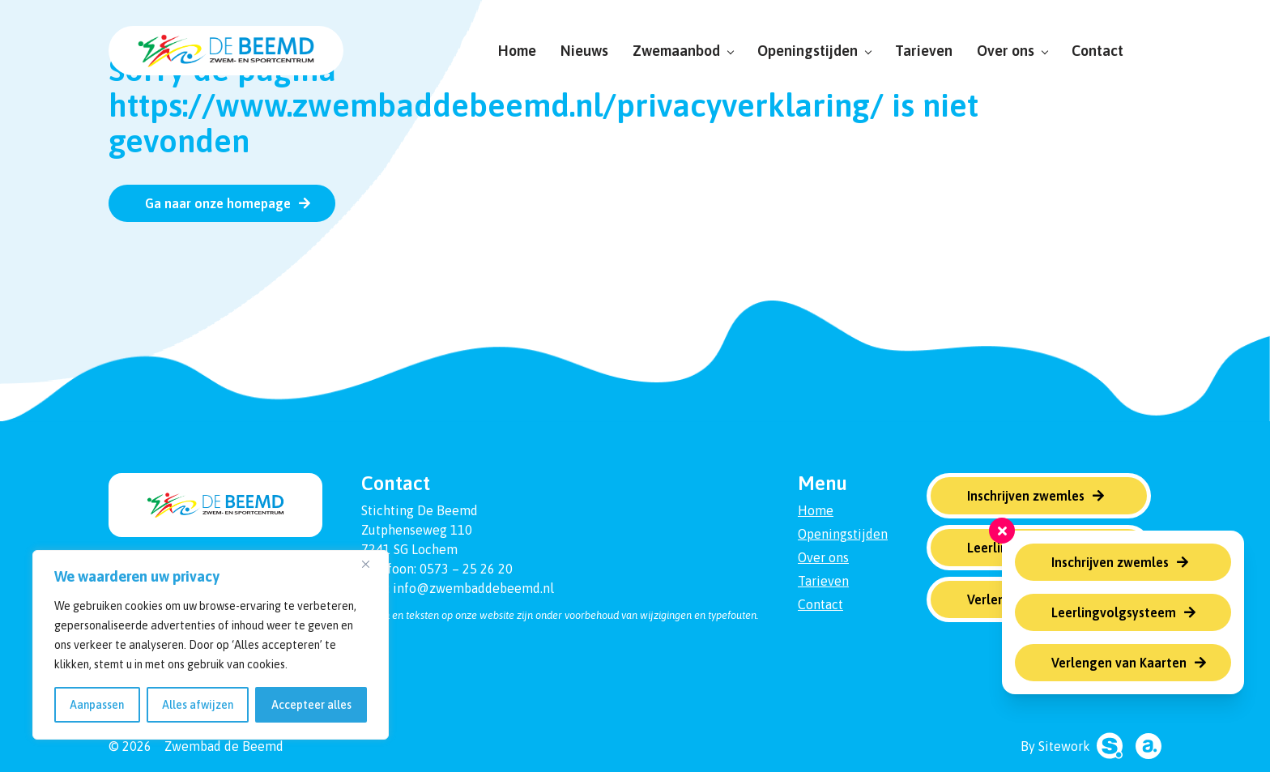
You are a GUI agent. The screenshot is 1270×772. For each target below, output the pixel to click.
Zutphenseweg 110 (416, 529)
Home (517, 50)
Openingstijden (814, 50)
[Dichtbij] (371, 564)
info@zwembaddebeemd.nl (473, 588)
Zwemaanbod (683, 50)
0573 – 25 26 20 (466, 568)
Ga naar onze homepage (218, 203)
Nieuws (584, 50)
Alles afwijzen (197, 704)
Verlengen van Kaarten (1119, 662)
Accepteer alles (311, 704)
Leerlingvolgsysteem (1113, 612)
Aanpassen (97, 704)
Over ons (1012, 50)
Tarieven (923, 50)
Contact (1097, 50)
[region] (210, 645)
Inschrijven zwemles (1110, 562)
